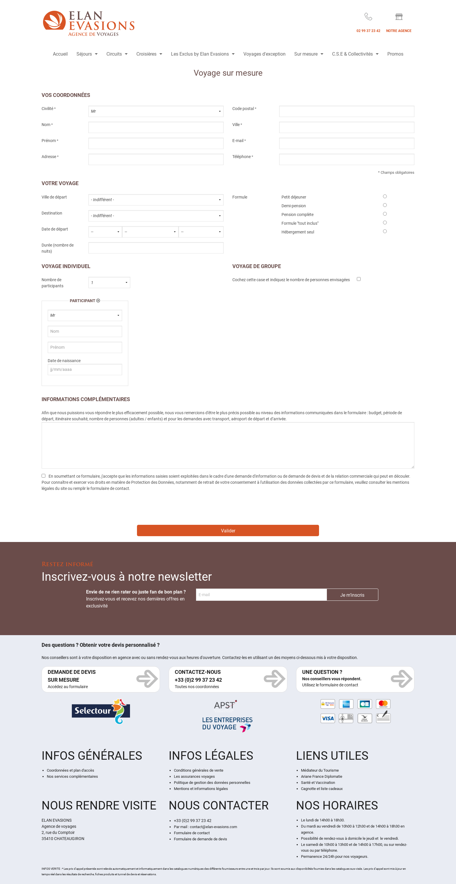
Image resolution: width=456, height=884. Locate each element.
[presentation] (86, 510)
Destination (52, 213)
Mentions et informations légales (201, 788)
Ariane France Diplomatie (321, 776)
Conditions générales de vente (198, 770)
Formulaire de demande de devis (200, 839)
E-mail (237, 140)
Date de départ (55, 229)
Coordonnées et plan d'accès (70, 770)
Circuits (114, 54)
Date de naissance (64, 360)
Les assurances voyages (194, 776)
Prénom (49, 140)
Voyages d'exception (264, 54)
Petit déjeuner (294, 197)
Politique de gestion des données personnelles (212, 782)
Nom (46, 124)
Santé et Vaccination (318, 782)
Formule (239, 197)
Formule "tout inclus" (300, 223)
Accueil (60, 54)
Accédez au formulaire (68, 686)
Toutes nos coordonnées (197, 686)
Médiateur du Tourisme (320, 770)
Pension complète (298, 214)
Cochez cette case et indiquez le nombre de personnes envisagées (291, 279)
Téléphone (241, 156)
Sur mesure (306, 54)
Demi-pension (294, 205)
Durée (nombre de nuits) (58, 248)
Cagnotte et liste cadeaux (322, 788)
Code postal (243, 108)
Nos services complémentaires (72, 776)
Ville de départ (54, 197)
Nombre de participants (52, 282)
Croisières (146, 54)
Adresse (49, 156)
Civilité (47, 108)
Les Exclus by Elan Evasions (200, 54)
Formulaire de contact (192, 833)
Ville (236, 124)
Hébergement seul (298, 232)
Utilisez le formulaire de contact (330, 685)
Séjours (84, 54)
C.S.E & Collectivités (352, 54)
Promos (395, 54)
